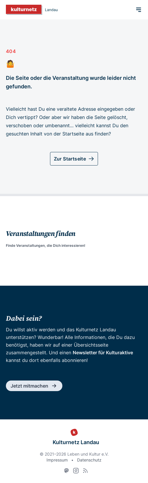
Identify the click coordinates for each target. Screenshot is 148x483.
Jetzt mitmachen (34, 385)
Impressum (57, 459)
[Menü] (138, 9)
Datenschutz (89, 459)
